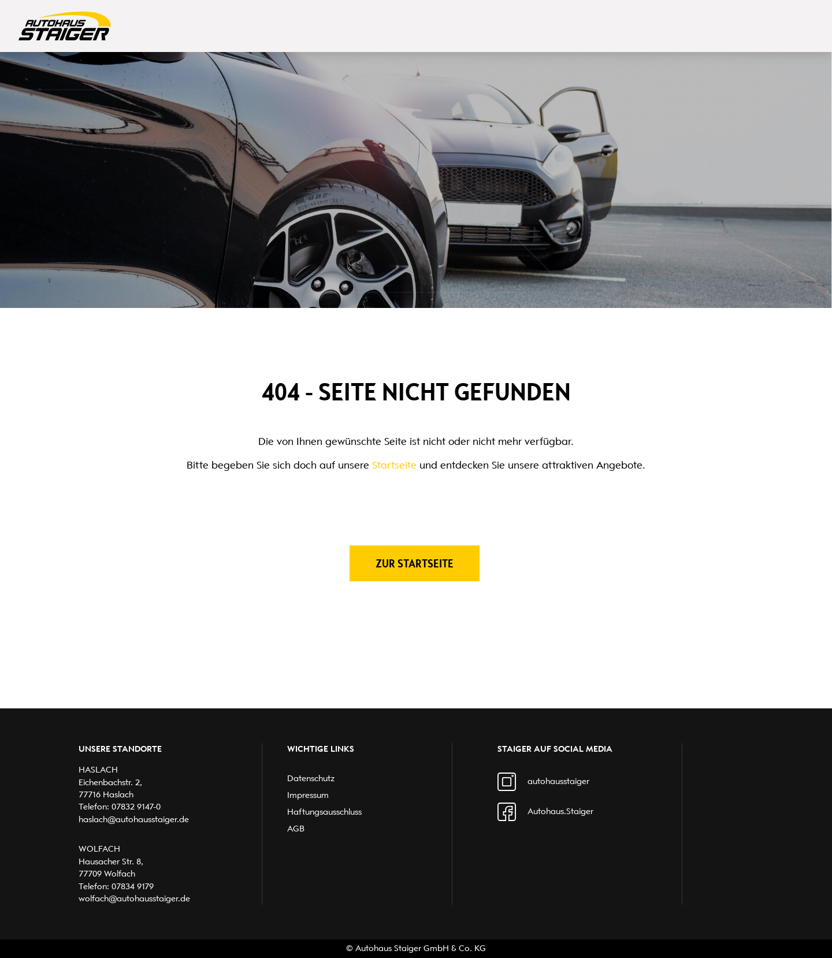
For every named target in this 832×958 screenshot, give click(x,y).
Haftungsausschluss (324, 812)
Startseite (394, 465)
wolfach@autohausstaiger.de (134, 898)
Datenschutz (311, 778)
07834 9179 (133, 886)
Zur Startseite (415, 563)
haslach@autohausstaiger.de (134, 819)
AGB (295, 828)
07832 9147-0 (136, 806)
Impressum (308, 795)
